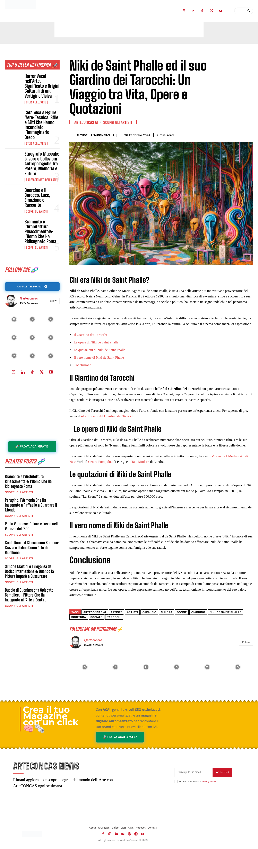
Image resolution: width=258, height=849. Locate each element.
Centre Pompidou (100, 462)
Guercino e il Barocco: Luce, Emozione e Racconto (37, 197)
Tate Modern (140, 462)
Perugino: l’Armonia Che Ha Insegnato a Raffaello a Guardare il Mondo (31, 507)
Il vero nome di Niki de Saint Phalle (99, 357)
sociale (97, 617)
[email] (193, 773)
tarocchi (114, 617)
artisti (132, 612)
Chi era (166, 612)
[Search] (248, 11)
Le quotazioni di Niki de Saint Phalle (99, 350)
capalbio (149, 612)
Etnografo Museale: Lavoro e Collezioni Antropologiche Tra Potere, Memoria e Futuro (42, 163)
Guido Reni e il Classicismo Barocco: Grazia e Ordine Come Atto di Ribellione (32, 550)
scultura (78, 617)
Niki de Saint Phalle (225, 612)
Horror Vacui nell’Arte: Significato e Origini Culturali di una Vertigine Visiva (42, 86)
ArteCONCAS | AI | (104, 135)
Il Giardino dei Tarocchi (90, 335)
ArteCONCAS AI (86, 122)
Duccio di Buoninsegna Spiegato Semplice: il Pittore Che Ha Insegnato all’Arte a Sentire (29, 597)
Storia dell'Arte (36, 102)
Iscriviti (222, 773)
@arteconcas (29, 300)
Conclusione (82, 365)
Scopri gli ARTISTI (37, 211)
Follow (53, 302)
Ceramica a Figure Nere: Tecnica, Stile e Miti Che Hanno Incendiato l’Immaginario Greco (41, 125)
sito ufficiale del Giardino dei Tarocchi (108, 416)
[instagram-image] (14, 321)
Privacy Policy (209, 782)
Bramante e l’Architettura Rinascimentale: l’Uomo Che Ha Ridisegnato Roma (40, 231)
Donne (182, 612)
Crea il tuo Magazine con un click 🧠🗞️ (50, 719)
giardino (198, 612)
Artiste (116, 612)
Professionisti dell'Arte (41, 180)
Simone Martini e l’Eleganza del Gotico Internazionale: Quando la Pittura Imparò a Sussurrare (29, 574)
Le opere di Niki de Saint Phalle (96, 342)
